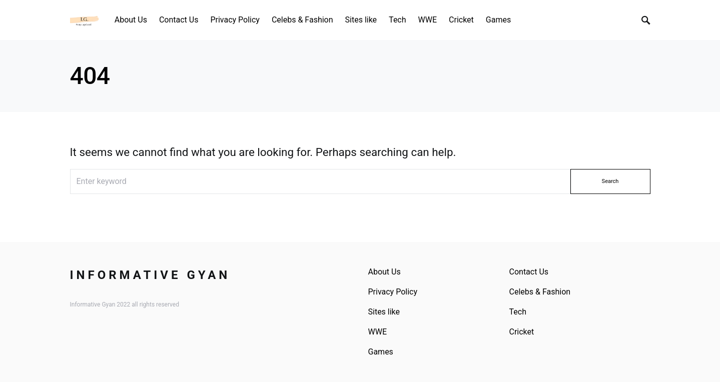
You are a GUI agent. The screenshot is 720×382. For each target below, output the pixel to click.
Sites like (384, 311)
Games (380, 351)
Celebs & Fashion (540, 291)
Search (610, 181)
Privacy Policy (393, 291)
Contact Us (529, 271)
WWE (377, 331)
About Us (384, 271)
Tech (517, 311)
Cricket (521, 331)
